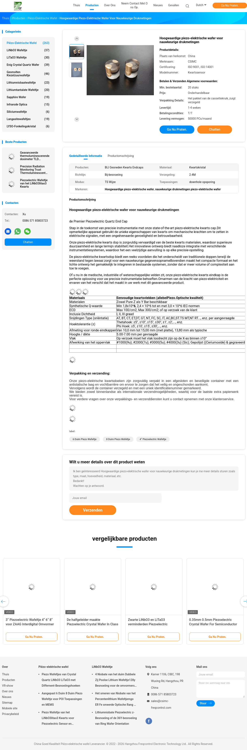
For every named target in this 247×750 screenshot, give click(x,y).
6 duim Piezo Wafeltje (85, 439)
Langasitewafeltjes (28, 119)
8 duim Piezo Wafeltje (118, 439)
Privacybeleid (10, 714)
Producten (8, 680)
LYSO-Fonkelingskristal (28, 126)
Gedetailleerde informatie (85, 155)
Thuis (5, 674)
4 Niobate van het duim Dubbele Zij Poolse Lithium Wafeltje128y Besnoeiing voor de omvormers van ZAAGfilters (115, 680)
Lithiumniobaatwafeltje (28, 83)
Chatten (28, 242)
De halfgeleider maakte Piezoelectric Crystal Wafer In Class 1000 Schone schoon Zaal (92, 624)
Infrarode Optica (28, 104)
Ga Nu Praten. (229, 5)
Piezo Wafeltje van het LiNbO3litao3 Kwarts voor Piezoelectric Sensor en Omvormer (58, 719)
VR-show (7, 685)
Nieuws (6, 697)
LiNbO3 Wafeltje (28, 50)
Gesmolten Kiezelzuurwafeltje (28, 73)
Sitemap (7, 702)
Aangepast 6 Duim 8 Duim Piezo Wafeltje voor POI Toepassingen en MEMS (62, 699)
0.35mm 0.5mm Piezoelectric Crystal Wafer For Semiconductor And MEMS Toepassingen (213, 624)
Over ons (7, 691)
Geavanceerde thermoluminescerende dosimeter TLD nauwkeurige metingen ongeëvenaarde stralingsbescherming (34, 156)
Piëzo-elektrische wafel (28, 43)
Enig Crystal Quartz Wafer (28, 65)
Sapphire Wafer (28, 97)
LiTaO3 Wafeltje (28, 57)
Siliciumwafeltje (28, 112)
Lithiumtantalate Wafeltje (28, 90)
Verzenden (92, 510)
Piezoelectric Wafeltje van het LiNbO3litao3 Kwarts (34, 183)
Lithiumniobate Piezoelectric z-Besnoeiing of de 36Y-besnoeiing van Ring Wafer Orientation (116, 718)
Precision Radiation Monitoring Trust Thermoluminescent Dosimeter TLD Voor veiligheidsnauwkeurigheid (35, 169)
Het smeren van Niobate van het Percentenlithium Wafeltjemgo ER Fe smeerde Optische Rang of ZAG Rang (115, 699)
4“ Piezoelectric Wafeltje (153, 439)
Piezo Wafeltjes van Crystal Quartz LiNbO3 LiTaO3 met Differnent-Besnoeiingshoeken (61, 680)
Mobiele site (9, 708)
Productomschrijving (121, 155)
